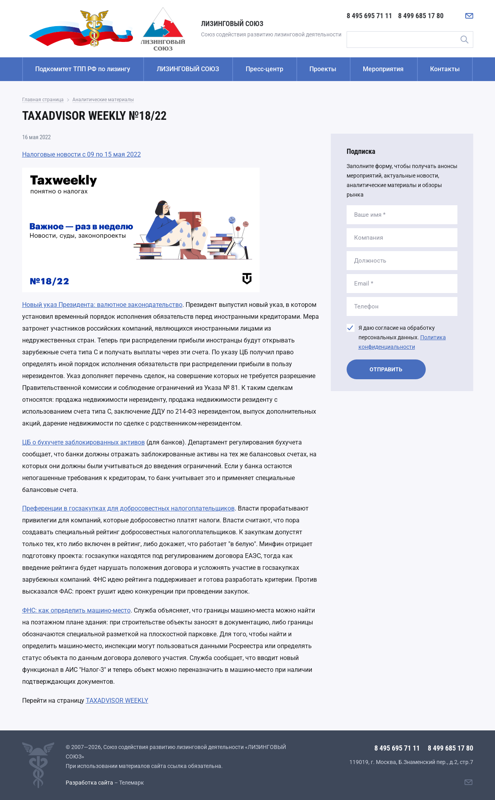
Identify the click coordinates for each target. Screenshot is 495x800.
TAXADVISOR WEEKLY (117, 700)
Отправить (386, 369)
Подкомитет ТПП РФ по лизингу (82, 69)
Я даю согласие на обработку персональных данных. (402, 337)
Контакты (445, 69)
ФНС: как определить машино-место (76, 610)
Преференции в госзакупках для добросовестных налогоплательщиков (128, 508)
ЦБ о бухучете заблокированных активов (83, 442)
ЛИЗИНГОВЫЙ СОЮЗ (188, 69)
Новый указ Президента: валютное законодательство (102, 304)
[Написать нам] (469, 16)
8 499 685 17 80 (421, 15)
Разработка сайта (89, 782)
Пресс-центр (264, 69)
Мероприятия (383, 69)
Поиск (464, 39)
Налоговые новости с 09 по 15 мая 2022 (81, 154)
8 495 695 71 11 (369, 15)
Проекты (322, 69)
